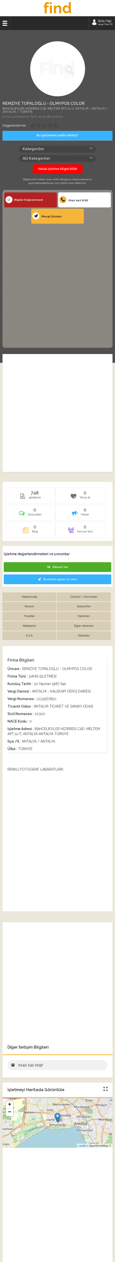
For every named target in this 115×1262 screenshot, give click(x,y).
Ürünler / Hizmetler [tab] (84, 596)
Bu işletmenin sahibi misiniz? (57, 135)
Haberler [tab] (84, 616)
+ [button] (9, 1105)
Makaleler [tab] (29, 625)
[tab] (30, 514)
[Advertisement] (57, 285)
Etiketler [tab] (84, 635)
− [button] (9, 1112)
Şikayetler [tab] (84, 606)
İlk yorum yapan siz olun (57, 579)
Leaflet (82, 1145)
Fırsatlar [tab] (29, 616)
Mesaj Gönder (47, 215)
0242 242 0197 (73, 199)
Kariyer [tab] (29, 606)
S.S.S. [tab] (29, 635)
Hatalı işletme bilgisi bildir (57, 169)
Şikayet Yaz (57, 567)
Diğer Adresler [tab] (84, 625)
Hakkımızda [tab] (29, 596)
